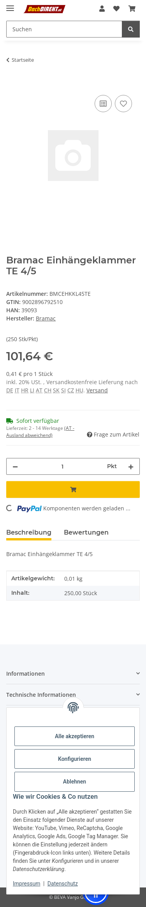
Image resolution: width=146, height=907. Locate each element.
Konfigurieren (74, 759)
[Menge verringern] (15, 466)
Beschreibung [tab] (28, 532)
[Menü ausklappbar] (10, 5)
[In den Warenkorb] (12, 84)
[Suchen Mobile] (64, 29)
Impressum (26, 883)
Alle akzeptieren (74, 736)
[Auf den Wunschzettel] (123, 103)
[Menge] (62, 466)
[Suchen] (131, 29)
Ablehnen (74, 781)
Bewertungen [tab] (86, 532)
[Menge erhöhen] (130, 466)
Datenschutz (62, 883)
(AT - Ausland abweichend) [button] (40, 431)
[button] (102, 8)
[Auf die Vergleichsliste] (103, 103)
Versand (97, 390)
